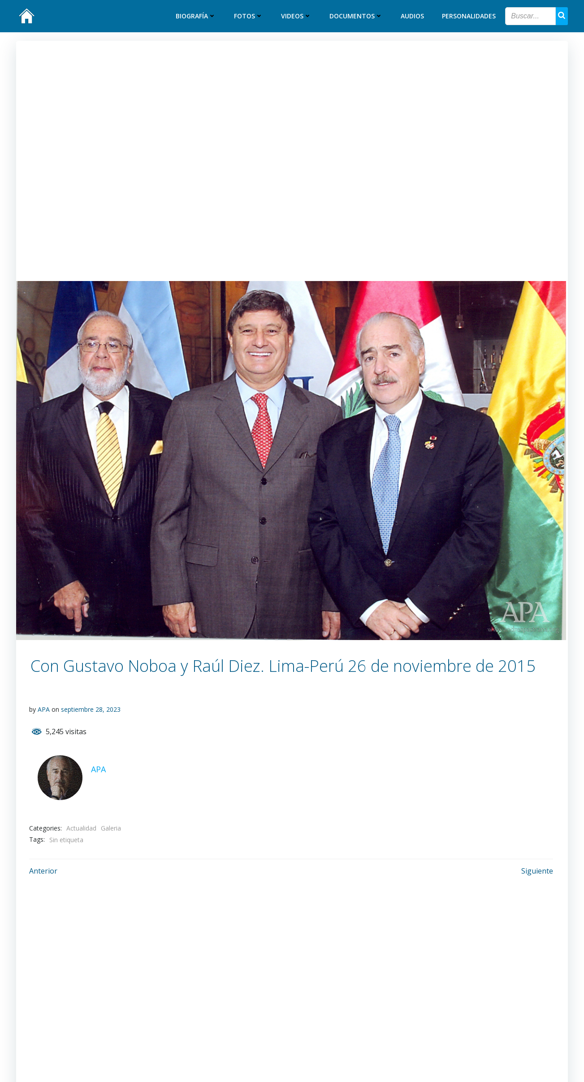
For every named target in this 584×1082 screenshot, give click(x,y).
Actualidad (82, 827)
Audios (412, 16)
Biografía (196, 16)
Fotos (249, 16)
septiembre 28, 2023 (91, 709)
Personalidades (469, 16)
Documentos (356, 16)
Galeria (111, 827)
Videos (296, 16)
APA (44, 709)
